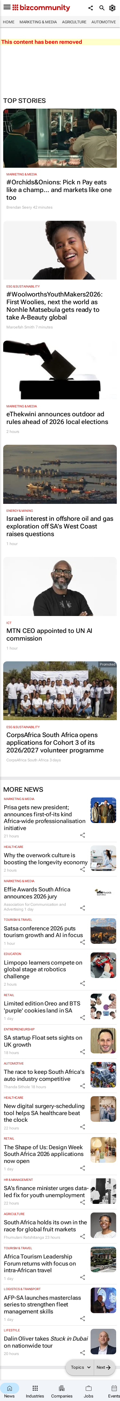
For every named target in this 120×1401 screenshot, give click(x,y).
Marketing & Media (38, 22)
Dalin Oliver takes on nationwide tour (46, 1342)
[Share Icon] (82, 835)
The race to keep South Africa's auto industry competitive (44, 1075)
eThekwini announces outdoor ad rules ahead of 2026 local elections (57, 418)
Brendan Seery (19, 207)
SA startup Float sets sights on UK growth (43, 1041)
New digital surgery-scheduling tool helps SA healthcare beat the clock (44, 1113)
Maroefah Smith (20, 327)
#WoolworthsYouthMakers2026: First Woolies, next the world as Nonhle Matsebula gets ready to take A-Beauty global (54, 305)
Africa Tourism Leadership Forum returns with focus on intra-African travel (40, 1263)
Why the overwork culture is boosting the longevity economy (46, 859)
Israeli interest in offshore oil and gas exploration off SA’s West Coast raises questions (59, 526)
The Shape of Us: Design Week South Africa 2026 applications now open (44, 1154)
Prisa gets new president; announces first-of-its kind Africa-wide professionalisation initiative (44, 817)
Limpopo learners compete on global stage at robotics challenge (43, 969)
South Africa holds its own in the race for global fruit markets (45, 1226)
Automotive (104, 22)
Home (8, 22)
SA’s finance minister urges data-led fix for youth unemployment (46, 1191)
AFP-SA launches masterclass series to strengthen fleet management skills (42, 1304)
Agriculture (74, 22)
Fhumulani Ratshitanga (24, 1237)
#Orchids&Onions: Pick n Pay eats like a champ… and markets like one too (59, 189)
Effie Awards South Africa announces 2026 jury (37, 893)
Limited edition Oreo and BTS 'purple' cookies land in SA (42, 1007)
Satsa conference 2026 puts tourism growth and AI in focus (43, 932)
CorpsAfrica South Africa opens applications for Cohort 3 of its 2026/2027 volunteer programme (55, 742)
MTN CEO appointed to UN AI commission (49, 634)
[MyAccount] (113, 8)
